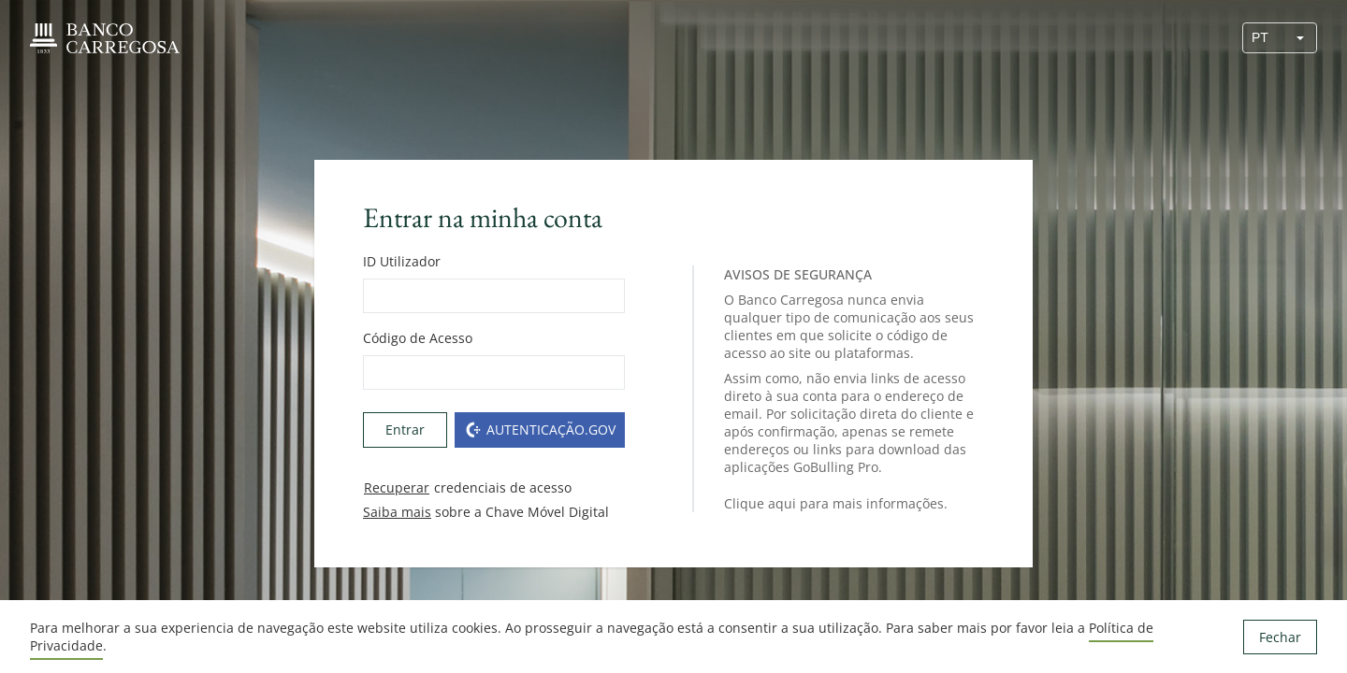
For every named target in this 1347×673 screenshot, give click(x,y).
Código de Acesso (417, 338)
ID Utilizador (402, 261)
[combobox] (1263, 37)
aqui (782, 503)
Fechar (1280, 637)
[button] (1300, 37)
